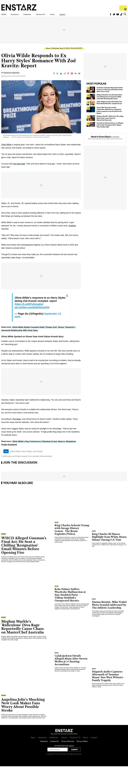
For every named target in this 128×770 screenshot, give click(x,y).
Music (71, 15)
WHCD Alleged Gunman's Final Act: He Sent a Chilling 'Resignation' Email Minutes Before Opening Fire (23, 549)
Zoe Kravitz (38, 455)
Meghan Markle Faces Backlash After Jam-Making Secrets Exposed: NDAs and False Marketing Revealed (109, 100)
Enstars (18, 7)
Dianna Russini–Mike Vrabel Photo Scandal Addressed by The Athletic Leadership (109, 608)
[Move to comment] (79, 77)
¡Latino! (84, 15)
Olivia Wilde (6, 148)
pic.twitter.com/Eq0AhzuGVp (32, 311)
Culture (64, 741)
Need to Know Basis (100, 140)
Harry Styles (26, 455)
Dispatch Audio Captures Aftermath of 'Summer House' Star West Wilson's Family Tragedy (107, 679)
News (48, 52)
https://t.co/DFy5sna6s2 (29, 307)
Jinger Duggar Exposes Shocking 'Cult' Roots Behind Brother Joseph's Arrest (109, 106)
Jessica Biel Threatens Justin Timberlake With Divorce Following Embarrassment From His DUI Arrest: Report (109, 114)
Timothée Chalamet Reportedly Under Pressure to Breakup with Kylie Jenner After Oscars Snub (110, 93)
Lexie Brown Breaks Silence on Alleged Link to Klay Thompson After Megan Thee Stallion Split (110, 128)
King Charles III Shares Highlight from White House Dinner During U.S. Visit (109, 540)
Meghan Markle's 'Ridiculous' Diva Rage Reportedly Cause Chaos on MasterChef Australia (110, 122)
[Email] (75, 77)
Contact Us (54, 745)
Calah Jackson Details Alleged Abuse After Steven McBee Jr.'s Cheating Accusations (71, 664)
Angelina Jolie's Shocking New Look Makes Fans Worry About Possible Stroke (23, 708)
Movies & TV (55, 15)
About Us (44, 745)
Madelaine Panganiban (11, 76)
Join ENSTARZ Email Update (64, 749)
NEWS (5, 15)
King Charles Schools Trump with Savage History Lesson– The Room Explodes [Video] (72, 533)
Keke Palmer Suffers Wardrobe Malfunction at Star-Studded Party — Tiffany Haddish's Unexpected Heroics (70, 598)
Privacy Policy (82, 745)
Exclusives (20, 15)
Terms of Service (67, 745)
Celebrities (37, 15)
